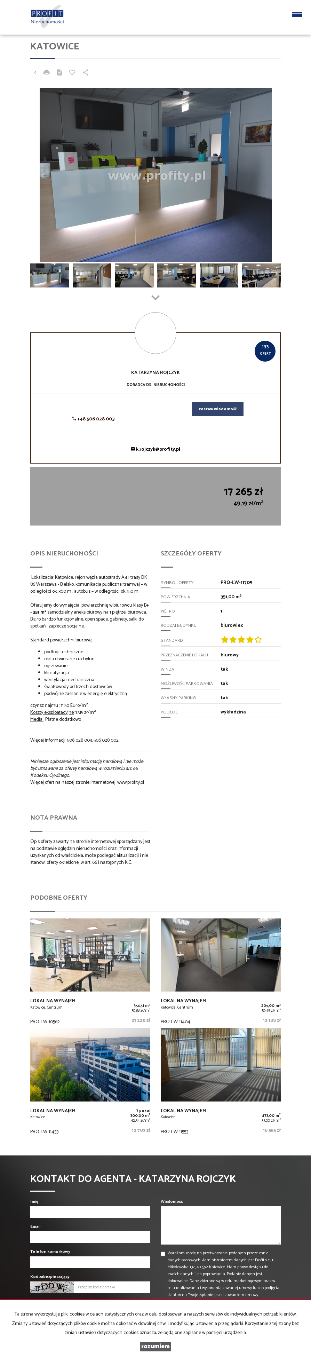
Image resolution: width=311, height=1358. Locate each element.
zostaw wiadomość (218, 409)
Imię (34, 1202)
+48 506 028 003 (93, 419)
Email (35, 1227)
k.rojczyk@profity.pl (155, 449)
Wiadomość (172, 1202)
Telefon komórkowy (50, 1252)
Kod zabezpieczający (50, 1277)
